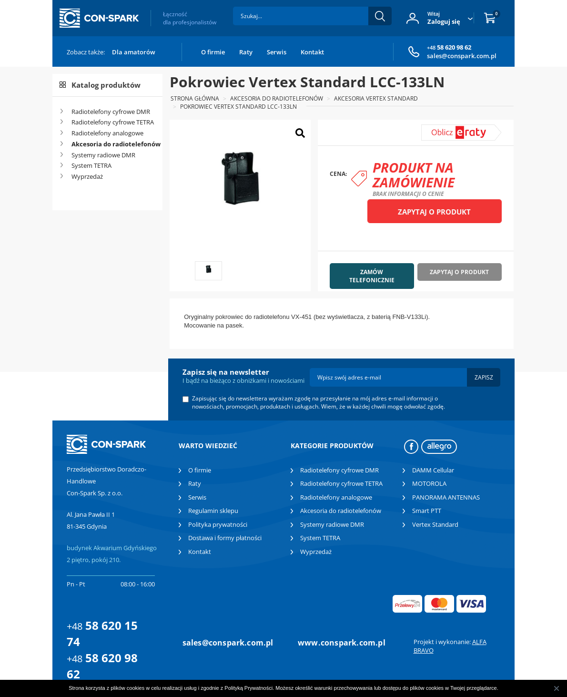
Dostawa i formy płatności (225, 537)
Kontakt (312, 52)
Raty (246, 52)
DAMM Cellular (433, 470)
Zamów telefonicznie (372, 276)
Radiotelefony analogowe (107, 133)
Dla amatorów (133, 52)
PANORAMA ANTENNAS (446, 497)
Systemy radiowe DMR (103, 155)
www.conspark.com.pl (341, 642)
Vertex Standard (435, 524)
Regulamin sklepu (213, 510)
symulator (442, 128)
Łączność (189, 18)
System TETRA (91, 165)
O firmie (213, 52)
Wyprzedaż (87, 176)
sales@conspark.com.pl (461, 55)
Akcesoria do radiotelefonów (113, 144)
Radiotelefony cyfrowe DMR (110, 111)
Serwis (276, 52)
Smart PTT (426, 510)
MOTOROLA (429, 483)
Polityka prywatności (217, 524)
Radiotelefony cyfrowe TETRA (112, 122)
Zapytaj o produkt (434, 211)
